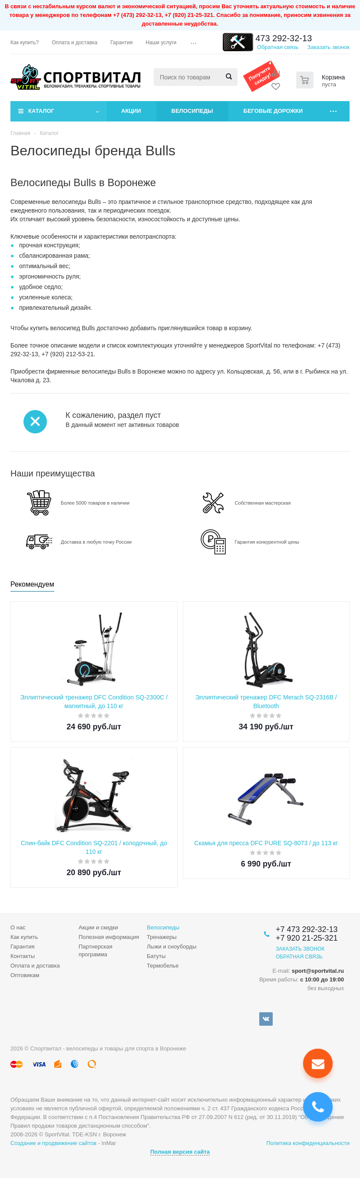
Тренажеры (162, 937)
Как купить (24, 937)
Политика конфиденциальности (308, 1143)
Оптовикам (25, 975)
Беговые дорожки (273, 111)
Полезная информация (109, 937)
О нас (18, 927)
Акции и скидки (98, 927)
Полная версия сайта (180, 1151)
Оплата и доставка (35, 965)
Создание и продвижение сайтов (53, 1143)
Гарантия (22, 946)
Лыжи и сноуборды (171, 946)
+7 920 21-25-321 (307, 938)
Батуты (156, 956)
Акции (131, 111)
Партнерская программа (95, 950)
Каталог (41, 111)
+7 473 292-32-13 (277, 38)
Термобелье (163, 965)
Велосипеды (192, 111)
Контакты (22, 956)
